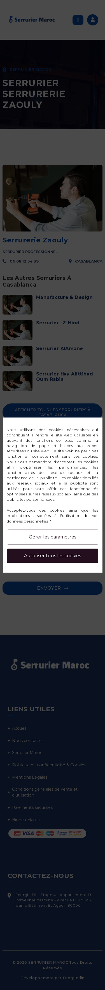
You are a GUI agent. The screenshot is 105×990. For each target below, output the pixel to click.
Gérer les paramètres (52, 537)
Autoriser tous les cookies (52, 555)
